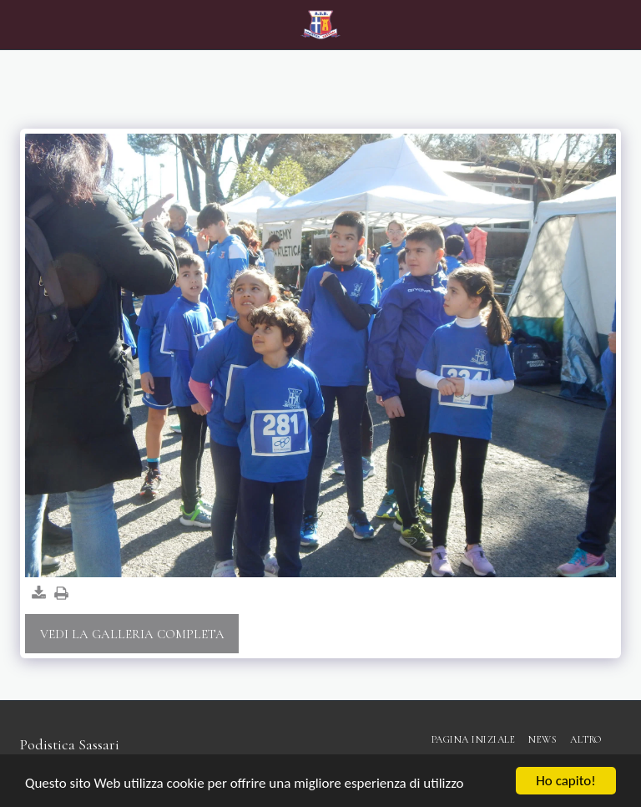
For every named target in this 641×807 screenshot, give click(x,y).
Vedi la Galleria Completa (132, 634)
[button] (18, 24)
